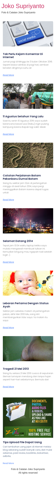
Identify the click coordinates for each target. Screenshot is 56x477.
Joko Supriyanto (22, 6)
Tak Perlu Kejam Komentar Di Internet (23, 55)
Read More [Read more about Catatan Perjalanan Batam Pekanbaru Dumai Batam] (8, 200)
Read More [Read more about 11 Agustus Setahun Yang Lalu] (8, 134)
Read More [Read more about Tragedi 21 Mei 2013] (8, 387)
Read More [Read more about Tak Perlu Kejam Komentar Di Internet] (8, 75)
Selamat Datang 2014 (18, 241)
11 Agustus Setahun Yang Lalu (23, 116)
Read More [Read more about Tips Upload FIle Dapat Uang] (8, 463)
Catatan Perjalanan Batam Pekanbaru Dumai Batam (22, 177)
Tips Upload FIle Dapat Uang (22, 442)
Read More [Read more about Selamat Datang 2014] (8, 262)
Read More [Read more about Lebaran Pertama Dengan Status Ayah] (8, 328)
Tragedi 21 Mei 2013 (16, 369)
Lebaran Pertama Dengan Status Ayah (26, 304)
